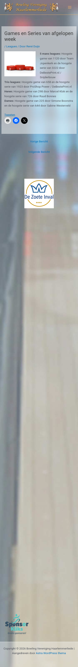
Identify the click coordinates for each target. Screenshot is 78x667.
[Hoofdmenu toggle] (70, 7)
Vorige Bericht (39, 141)
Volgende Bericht (39, 151)
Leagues (11, 46)
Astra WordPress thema (51, 653)
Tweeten (9, 114)
